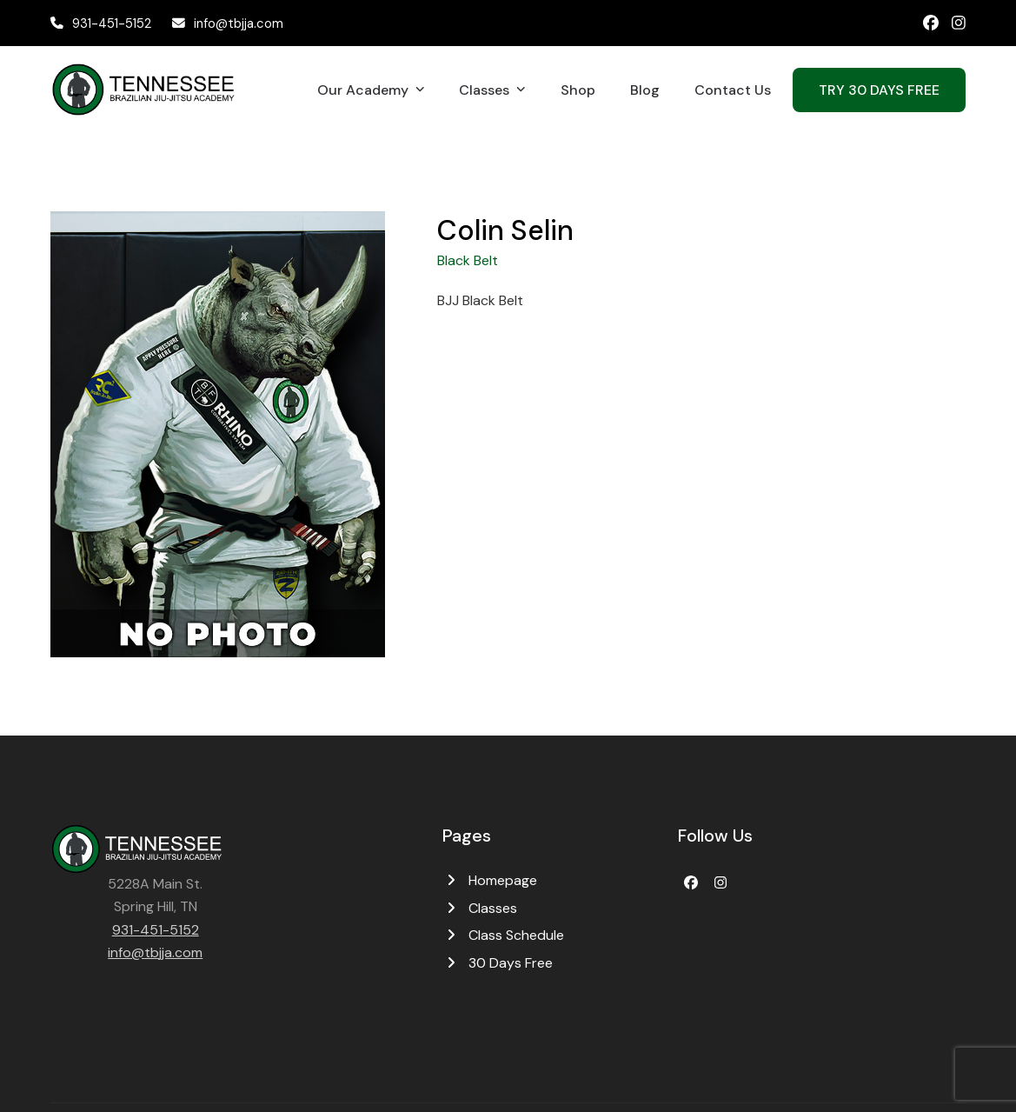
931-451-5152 (111, 23)
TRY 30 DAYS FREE (879, 90)
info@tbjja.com (238, 23)
